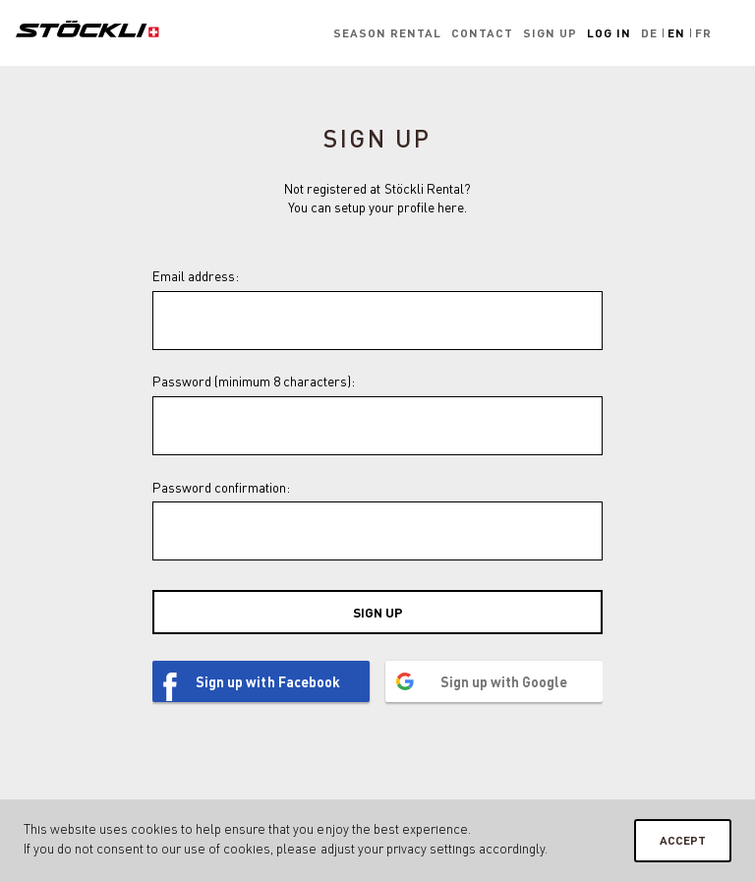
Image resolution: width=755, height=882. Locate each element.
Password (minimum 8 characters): (253, 381)
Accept (683, 840)
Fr (703, 33)
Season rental (387, 33)
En (676, 33)
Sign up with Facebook (267, 681)
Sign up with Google (503, 681)
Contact (482, 33)
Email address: (195, 275)
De (649, 33)
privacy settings (431, 848)
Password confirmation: (221, 487)
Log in (609, 33)
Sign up (550, 33)
